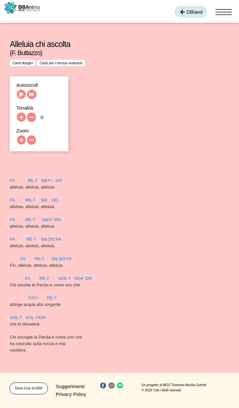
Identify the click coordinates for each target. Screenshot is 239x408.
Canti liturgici (22, 63)
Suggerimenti (70, 386)
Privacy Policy (71, 394)
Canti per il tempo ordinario (60, 63)
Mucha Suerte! (196, 385)
